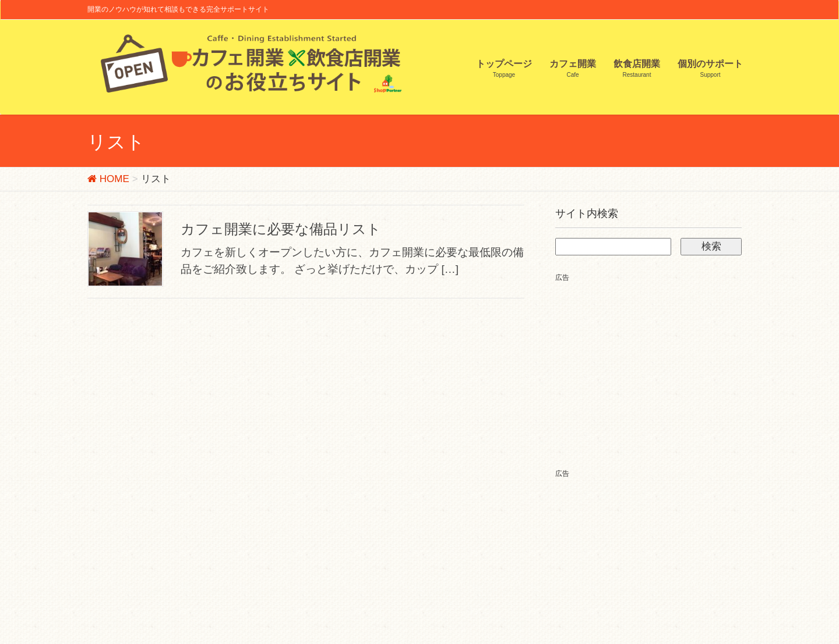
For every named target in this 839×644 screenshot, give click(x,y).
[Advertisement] (653, 365)
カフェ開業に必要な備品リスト (281, 229)
